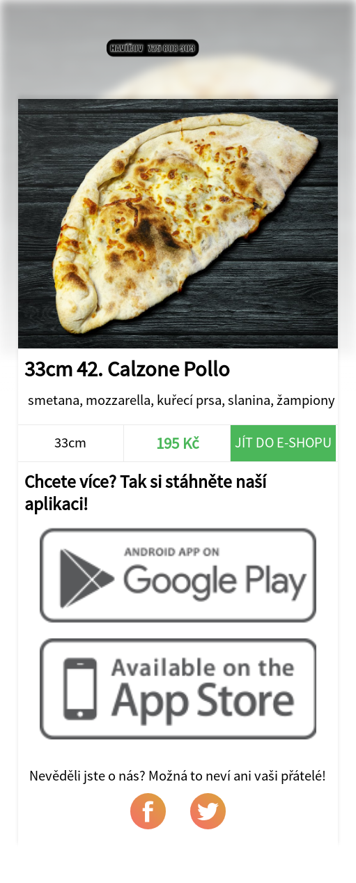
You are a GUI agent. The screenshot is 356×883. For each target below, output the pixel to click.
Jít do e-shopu (283, 442)
